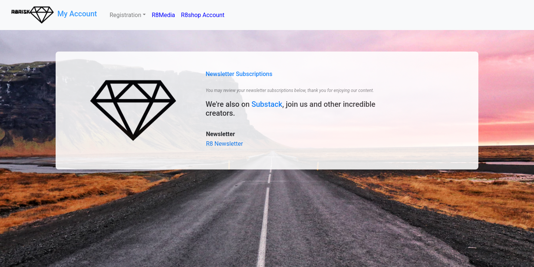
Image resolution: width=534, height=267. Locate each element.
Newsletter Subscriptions (238, 74)
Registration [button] (125, 15)
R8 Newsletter (224, 143)
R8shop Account (202, 15)
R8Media (163, 15)
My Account (78, 13)
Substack (266, 104)
